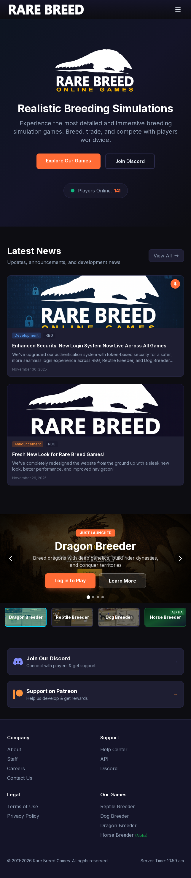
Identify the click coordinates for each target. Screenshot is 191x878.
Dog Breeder (114, 816)
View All (166, 256)
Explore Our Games (68, 161)
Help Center (114, 749)
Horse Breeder (123, 835)
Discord (108, 768)
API (104, 759)
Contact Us (19, 778)
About (14, 749)
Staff (12, 759)
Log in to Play (70, 580)
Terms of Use (22, 806)
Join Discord (130, 161)
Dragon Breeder (118, 825)
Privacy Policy (23, 816)
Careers (16, 768)
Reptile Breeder (117, 806)
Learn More (122, 581)
